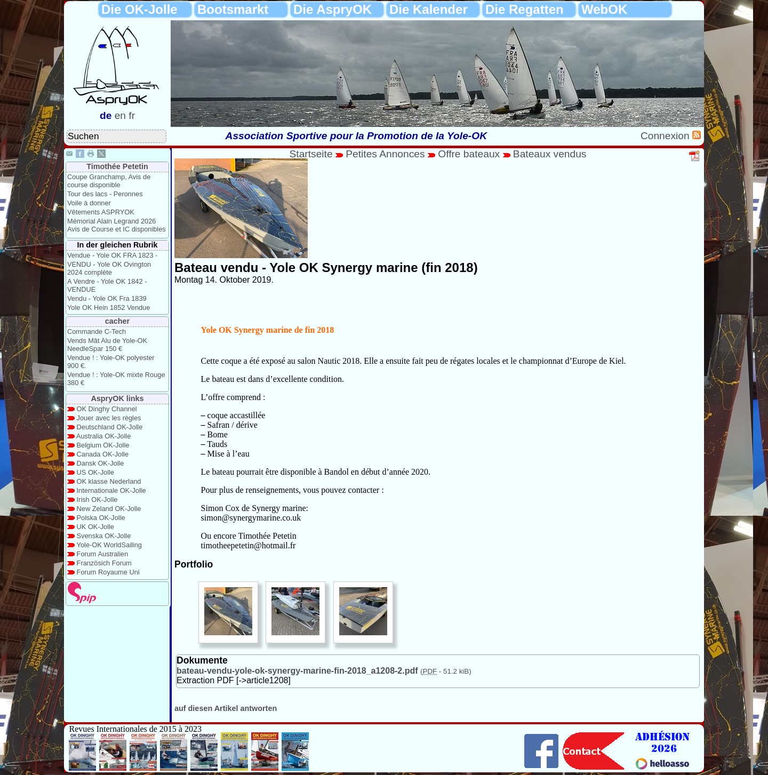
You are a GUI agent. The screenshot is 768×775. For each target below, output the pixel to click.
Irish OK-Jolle (97, 500)
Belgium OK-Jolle (103, 445)
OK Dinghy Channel (107, 409)
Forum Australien (103, 554)
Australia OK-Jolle (103, 436)
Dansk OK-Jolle (100, 463)
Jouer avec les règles (109, 418)
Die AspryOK (332, 9)
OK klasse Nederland (109, 481)
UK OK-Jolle (95, 527)
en (120, 115)
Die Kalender (428, 9)
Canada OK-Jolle (103, 454)
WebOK (604, 9)
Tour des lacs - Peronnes (105, 194)
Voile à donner (89, 203)
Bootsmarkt (232, 9)
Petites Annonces (385, 153)
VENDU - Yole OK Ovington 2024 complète (109, 268)
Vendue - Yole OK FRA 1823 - (112, 255)
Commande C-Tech (96, 331)
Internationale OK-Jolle (111, 490)
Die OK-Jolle (139, 9)
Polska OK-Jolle (101, 518)
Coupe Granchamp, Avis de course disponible (108, 181)
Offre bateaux (469, 153)
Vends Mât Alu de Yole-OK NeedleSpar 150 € (107, 345)
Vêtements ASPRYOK (100, 212)
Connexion (666, 135)
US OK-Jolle (95, 472)
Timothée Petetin (117, 166)
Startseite (311, 153)
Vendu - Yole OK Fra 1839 (107, 298)
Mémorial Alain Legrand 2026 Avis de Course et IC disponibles (116, 225)
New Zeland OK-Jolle (109, 509)
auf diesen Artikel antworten (225, 708)
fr (132, 115)
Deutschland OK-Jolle (110, 427)
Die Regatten (524, 9)
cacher (117, 321)
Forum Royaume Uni (108, 572)
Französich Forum (104, 563)
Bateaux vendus (550, 153)
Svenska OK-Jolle (104, 536)
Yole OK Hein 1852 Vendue (108, 307)
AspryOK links (117, 398)
